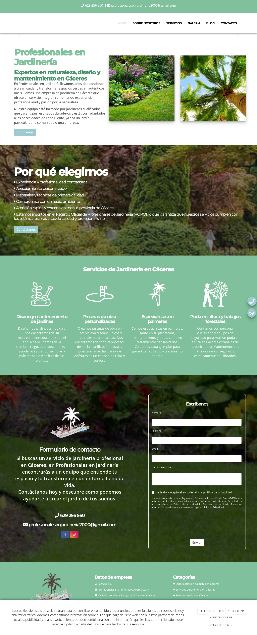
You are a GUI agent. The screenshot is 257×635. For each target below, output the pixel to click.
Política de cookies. (221, 625)
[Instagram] (74, 534)
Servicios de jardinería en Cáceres (195, 589)
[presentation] (177, 519)
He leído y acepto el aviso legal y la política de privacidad (192, 492)
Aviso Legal (193, 507)
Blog (210, 23)
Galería (194, 23)
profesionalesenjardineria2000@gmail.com (141, 5)
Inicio (121, 23)
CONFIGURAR (236, 611)
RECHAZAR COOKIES (211, 611)
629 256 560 (92, 5)
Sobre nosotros (146, 23)
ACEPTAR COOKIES (221, 617)
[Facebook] (65, 534)
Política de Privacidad (212, 507)
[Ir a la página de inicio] (13, 23)
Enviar (197, 542)
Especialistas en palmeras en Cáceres (197, 584)
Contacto (229, 23)
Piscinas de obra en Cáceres (191, 595)
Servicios (174, 23)
